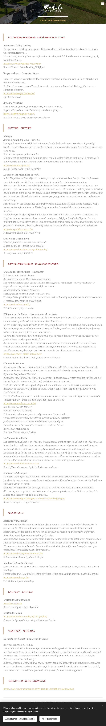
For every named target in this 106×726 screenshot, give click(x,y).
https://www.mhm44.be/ (16, 577)
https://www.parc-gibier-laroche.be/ (22, 354)
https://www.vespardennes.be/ (19, 93)
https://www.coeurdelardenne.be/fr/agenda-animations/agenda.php (38, 689)
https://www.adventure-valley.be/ (22, 63)
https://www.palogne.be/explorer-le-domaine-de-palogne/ (34, 498)
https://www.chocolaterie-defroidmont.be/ (25, 249)
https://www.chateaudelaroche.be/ (21, 463)
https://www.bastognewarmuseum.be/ (23, 553)
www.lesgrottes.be (12, 603)
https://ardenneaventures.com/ (19, 114)
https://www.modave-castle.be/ (19, 403)
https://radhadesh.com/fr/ (16, 304)
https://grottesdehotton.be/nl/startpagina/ (25, 616)
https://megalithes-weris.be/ (18, 229)
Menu (102, 3)
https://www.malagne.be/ (16, 165)
